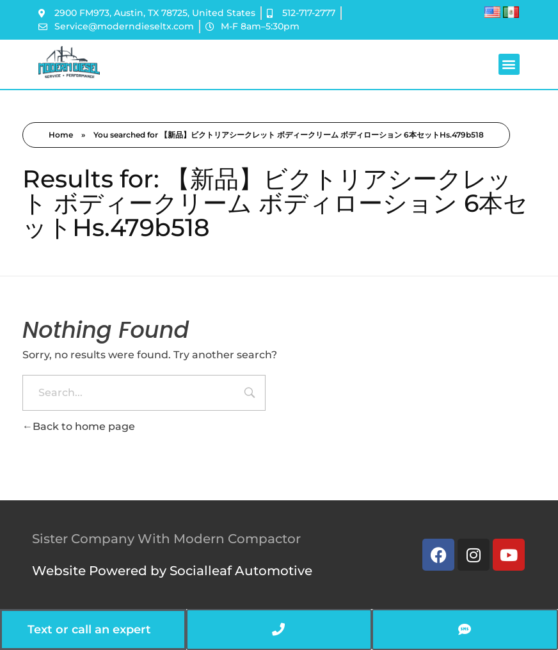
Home (61, 134)
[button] (509, 64)
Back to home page (78, 426)
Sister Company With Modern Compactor (166, 538)
